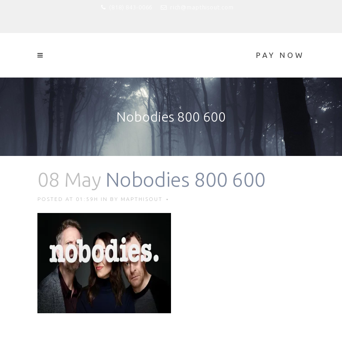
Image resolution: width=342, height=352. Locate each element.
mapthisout (142, 199)
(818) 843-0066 (130, 7)
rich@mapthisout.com (202, 7)
